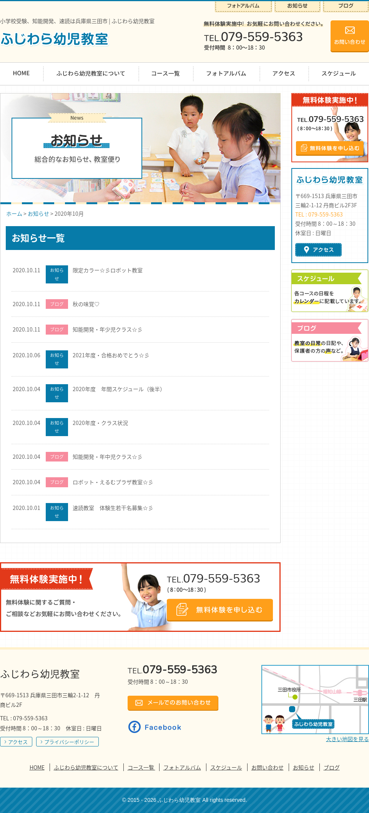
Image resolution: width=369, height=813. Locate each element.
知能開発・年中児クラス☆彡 (108, 456)
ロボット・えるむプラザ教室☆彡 (113, 482)
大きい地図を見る (347, 739)
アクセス (18, 741)
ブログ (332, 767)
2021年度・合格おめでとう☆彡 (111, 355)
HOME (37, 767)
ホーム (14, 213)
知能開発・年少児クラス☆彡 (108, 329)
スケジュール (226, 767)
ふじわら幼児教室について (86, 767)
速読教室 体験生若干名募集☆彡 (113, 507)
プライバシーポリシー (69, 741)
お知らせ (38, 213)
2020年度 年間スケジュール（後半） (119, 389)
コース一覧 (141, 767)
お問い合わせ (267, 767)
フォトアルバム (182, 767)
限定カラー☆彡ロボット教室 (108, 270)
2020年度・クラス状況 (100, 422)
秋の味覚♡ (86, 304)
